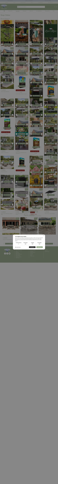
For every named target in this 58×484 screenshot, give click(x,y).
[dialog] (29, 242)
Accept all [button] (39, 247)
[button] (18, 247)
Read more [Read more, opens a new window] (19, 240)
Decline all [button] (32, 247)
